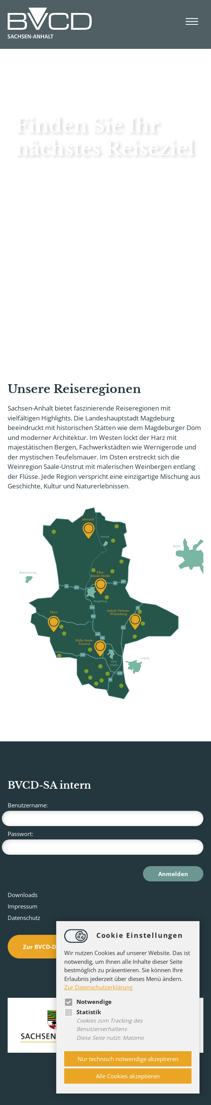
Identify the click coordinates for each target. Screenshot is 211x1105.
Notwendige (88, 1001)
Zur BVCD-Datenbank (53, 946)
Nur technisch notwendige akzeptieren (128, 1059)
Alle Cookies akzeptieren (128, 1076)
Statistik (82, 1012)
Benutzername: (105, 813)
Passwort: (105, 842)
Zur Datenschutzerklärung (98, 987)
